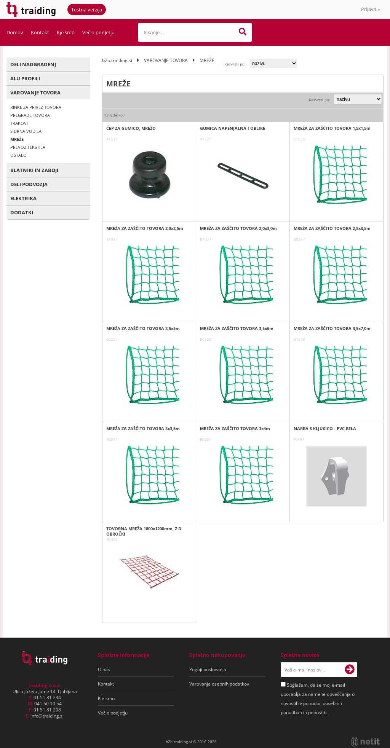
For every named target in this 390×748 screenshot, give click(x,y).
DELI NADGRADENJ (33, 64)
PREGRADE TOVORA (30, 115)
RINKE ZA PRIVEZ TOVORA (35, 107)
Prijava (370, 9)
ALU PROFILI (25, 78)
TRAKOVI (19, 123)
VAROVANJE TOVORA (35, 92)
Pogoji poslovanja (207, 669)
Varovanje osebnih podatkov (219, 684)
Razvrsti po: (235, 64)
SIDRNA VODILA (26, 131)
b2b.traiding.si (117, 60)
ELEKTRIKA (23, 198)
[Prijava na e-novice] (349, 669)
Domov (14, 32)
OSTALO (18, 155)
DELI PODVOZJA (29, 184)
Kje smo (66, 32)
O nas (104, 669)
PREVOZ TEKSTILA (27, 147)
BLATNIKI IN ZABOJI (34, 170)
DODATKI (21, 212)
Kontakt (40, 32)
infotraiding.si (47, 716)
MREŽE (17, 139)
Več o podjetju (98, 32)
